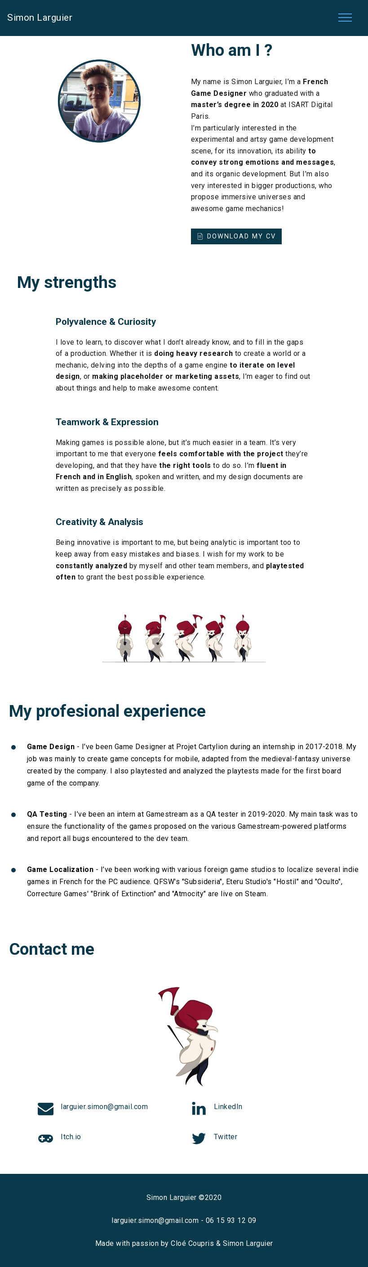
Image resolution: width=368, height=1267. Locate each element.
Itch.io (71, 1136)
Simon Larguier (39, 17)
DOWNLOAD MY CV (236, 236)
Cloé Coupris (192, 1243)
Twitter (226, 1136)
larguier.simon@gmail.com (104, 1106)
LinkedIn (228, 1106)
